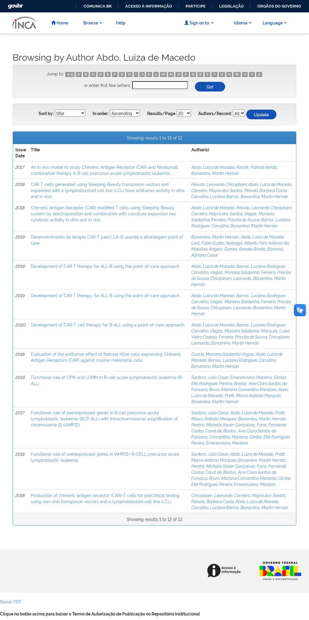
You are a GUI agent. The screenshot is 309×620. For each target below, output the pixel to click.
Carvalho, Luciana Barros (215, 196)
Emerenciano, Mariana (251, 377)
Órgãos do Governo (279, 6)
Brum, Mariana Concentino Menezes (242, 389)
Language (275, 22)
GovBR (15, 4)
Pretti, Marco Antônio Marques (253, 395)
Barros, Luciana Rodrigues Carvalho (242, 360)
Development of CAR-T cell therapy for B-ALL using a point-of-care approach (107, 324)
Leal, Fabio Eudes (207, 243)
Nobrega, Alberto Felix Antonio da (257, 243)
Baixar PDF (10, 601)
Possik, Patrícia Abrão (256, 167)
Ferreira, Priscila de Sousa (235, 219)
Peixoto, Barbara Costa (265, 190)
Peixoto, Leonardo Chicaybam (219, 184)
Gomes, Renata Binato (245, 249)
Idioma (242, 22)
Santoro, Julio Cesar (209, 377)
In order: (101, 113)
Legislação (231, 6)
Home (59, 22)
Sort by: (46, 113)
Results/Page (161, 113)
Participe (195, 6)
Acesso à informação (148, 6)
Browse (92, 22)
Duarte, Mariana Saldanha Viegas (222, 354)
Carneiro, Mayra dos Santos (217, 190)
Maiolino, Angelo (206, 249)
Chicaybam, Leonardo (230, 278)
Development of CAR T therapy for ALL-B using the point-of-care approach (105, 266)
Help (121, 22)
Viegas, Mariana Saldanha (234, 272)
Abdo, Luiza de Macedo (212, 167)
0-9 (70, 74)
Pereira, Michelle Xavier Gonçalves (223, 424)
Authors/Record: (215, 113)
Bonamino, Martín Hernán (215, 173)
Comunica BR (98, 6)
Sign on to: (199, 22)
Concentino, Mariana (228, 436)
